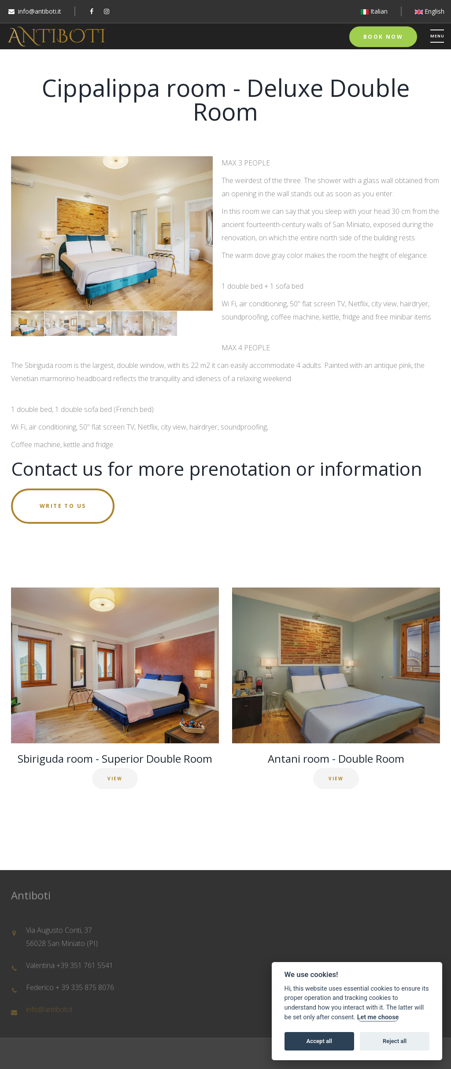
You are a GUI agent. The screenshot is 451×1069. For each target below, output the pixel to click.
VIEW (114, 778)
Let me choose (378, 1017)
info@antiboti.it (39, 11)
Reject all (395, 1041)
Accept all (319, 1041)
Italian (374, 11)
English (429, 11)
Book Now (383, 36)
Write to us (63, 506)
